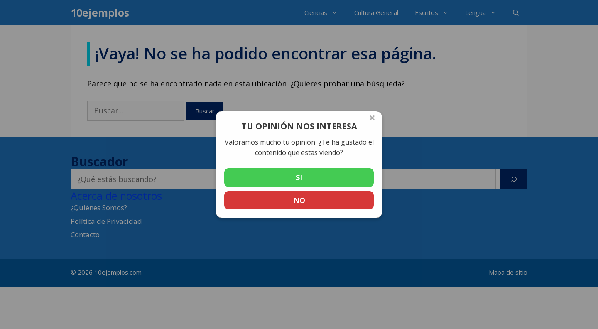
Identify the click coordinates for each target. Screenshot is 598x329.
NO (299, 200)
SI (299, 177)
